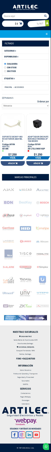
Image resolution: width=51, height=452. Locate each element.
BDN (30, 146)
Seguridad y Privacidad (25, 377)
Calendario (26, 404)
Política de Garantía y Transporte (25, 374)
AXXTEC (6, 146)
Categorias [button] (10, 51)
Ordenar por (43, 101)
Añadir (13, 163)
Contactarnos (25, 393)
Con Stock (11, 67)
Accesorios (19, 87)
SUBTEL (25, 384)
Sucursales (25, 381)
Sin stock (11, 71)
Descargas (25, 400)
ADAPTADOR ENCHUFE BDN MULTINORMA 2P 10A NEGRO (38, 139)
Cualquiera (12, 64)
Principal (8, 87)
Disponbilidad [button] (11, 57)
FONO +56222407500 (25, 358)
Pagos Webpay (25, 397)
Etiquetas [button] (10, 78)
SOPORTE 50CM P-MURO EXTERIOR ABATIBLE (12, 139)
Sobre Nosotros (25, 370)
